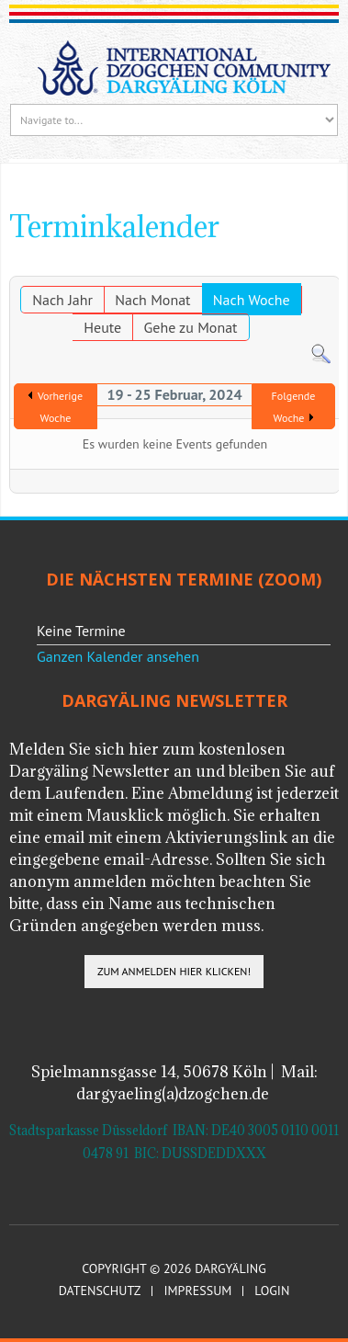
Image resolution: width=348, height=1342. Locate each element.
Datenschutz (100, 1291)
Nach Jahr (62, 299)
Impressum (197, 1291)
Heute (102, 327)
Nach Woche (251, 299)
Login (271, 1291)
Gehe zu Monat (191, 327)
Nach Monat (152, 299)
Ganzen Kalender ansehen (118, 656)
